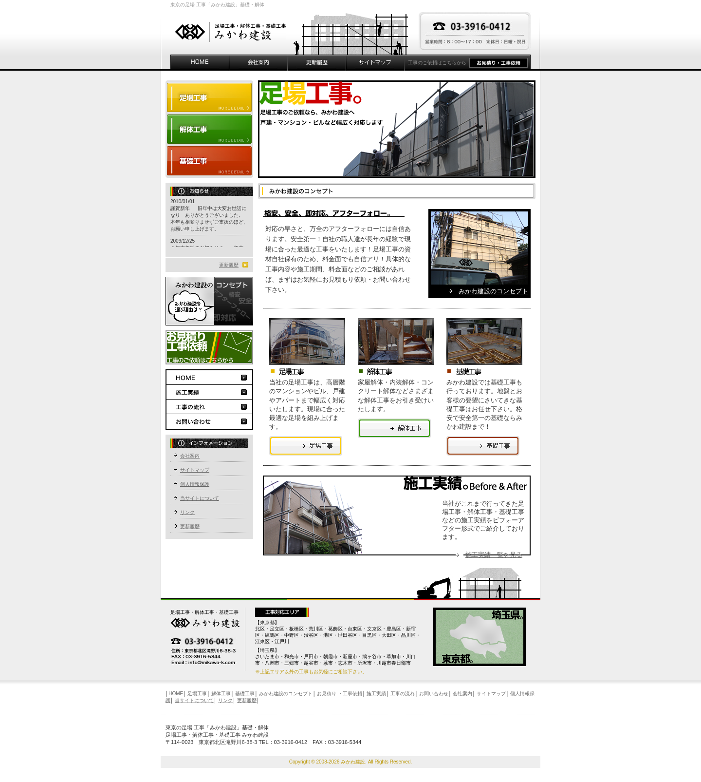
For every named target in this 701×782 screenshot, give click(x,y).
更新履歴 (317, 63)
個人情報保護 (194, 484)
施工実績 (209, 392)
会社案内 (258, 63)
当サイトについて (199, 498)
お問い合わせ (209, 422)
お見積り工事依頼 (209, 347)
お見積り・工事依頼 (500, 63)
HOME (199, 63)
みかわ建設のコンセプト (493, 291)
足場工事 (305, 446)
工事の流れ (209, 407)
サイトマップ (375, 63)
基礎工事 (209, 162)
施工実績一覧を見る (493, 554)
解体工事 (209, 129)
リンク (187, 512)
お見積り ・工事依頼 (339, 693)
